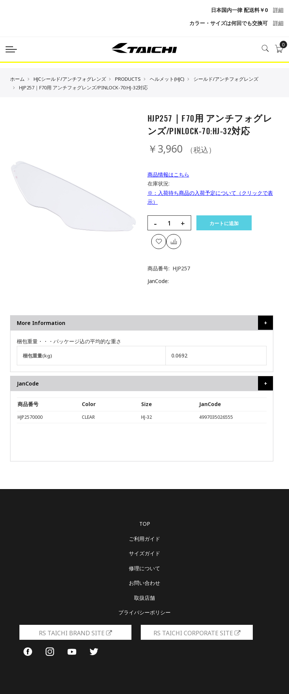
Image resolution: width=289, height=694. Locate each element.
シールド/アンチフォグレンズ (225, 79)
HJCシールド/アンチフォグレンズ (70, 79)
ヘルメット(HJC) (167, 79)
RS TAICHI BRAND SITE (75, 633)
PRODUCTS (128, 79)
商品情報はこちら (168, 174)
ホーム (17, 79)
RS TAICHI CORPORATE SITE (196, 633)
